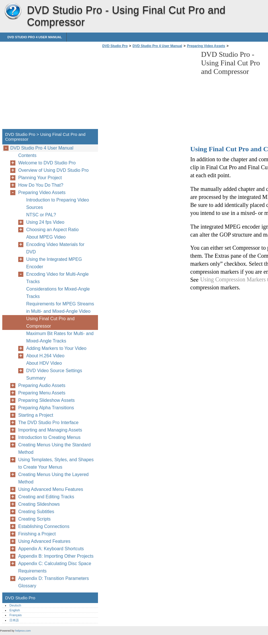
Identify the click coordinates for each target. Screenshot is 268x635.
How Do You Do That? (40, 185)
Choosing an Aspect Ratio (52, 229)
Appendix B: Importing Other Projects (55, 556)
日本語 (14, 620)
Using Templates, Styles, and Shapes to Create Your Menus (56, 463)
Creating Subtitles (36, 511)
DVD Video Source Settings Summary (54, 374)
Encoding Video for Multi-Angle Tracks (57, 278)
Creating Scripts (34, 519)
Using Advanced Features (44, 541)
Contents (27, 155)
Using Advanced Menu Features (50, 489)
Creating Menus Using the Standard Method (54, 448)
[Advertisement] (149, 90)
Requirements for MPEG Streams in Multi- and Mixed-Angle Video (60, 307)
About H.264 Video (45, 355)
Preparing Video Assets (206, 46)
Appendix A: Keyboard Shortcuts (51, 548)
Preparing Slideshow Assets (46, 400)
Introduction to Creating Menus (49, 437)
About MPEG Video (46, 237)
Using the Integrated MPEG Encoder (54, 263)
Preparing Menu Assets (41, 392)
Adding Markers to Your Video (56, 348)
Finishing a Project (37, 533)
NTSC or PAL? (41, 214)
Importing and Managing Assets (50, 430)
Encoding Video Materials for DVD (55, 248)
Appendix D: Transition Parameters (53, 578)
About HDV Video (44, 363)
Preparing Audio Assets (41, 385)
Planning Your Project (40, 177)
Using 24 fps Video (45, 222)
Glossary (27, 585)
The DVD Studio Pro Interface (48, 422)
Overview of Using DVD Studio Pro (53, 170)
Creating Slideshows (39, 504)
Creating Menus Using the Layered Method (53, 478)
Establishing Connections (43, 526)
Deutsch (15, 605)
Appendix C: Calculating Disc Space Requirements (54, 567)
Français (15, 615)
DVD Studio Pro (12, 11)
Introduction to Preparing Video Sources (57, 203)
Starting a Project (35, 415)
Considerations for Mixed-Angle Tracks (58, 293)
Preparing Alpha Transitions (46, 407)
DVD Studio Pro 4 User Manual (34, 37)
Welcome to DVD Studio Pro (47, 162)
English (14, 610)
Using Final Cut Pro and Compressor (50, 322)
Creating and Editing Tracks (46, 496)
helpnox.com (22, 630)
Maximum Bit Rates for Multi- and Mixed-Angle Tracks (60, 337)
